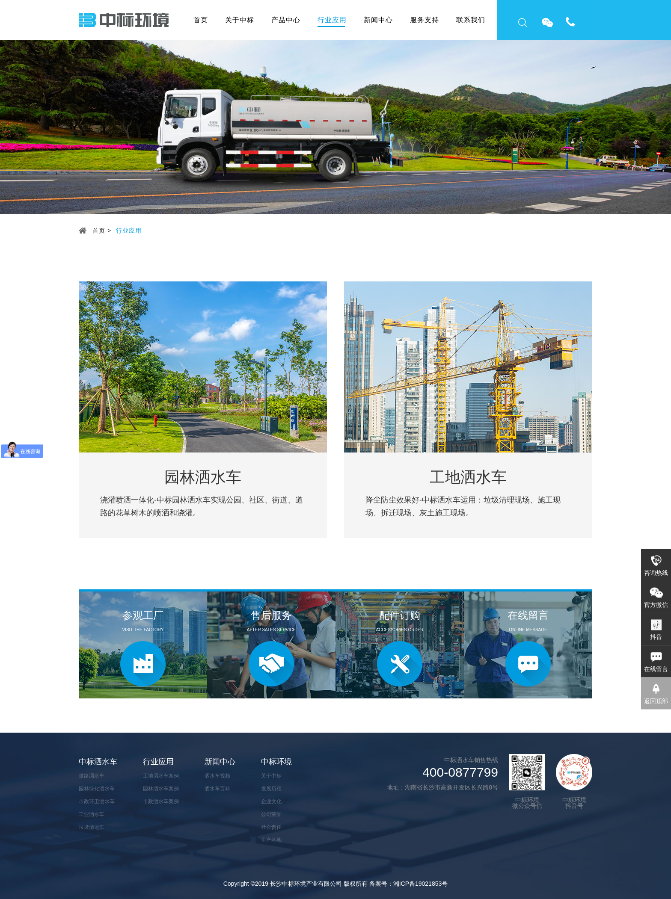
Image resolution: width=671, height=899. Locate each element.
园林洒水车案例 (161, 789)
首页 (200, 20)
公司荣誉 (271, 814)
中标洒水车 (98, 761)
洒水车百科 (217, 789)
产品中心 (285, 20)
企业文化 (271, 801)
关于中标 (239, 20)
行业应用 (332, 20)
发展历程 (271, 789)
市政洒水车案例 (161, 801)
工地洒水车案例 (161, 776)
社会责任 (271, 827)
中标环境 (276, 761)
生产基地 (271, 840)
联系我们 (470, 20)
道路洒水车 (91, 776)
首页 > (101, 231)
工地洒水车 (468, 477)
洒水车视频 (217, 776)
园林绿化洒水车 (97, 789)
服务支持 (424, 20)
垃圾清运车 (91, 827)
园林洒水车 (202, 477)
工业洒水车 (91, 814)
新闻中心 (378, 20)
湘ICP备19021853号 (420, 883)
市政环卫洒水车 (97, 801)
